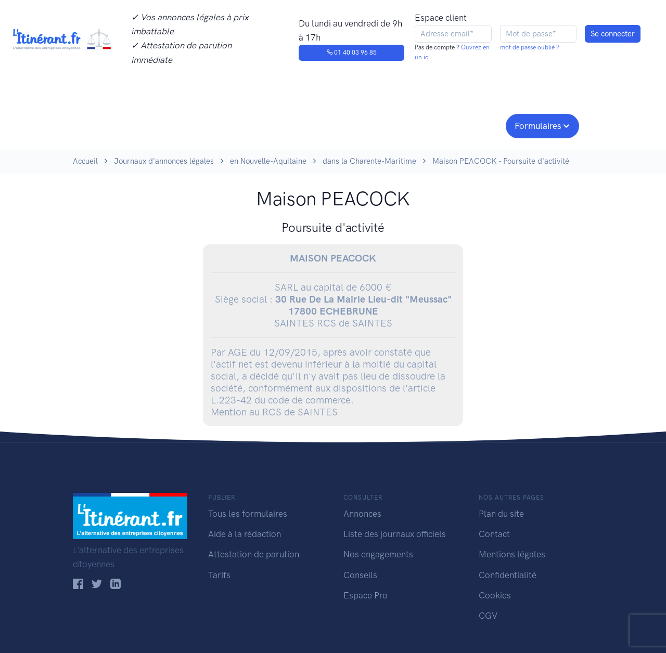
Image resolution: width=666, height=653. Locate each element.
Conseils (408, 125)
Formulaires (538, 126)
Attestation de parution (253, 554)
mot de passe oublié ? (529, 47)
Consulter (180, 125)
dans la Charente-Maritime (369, 161)
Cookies (495, 595)
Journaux (243, 125)
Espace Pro (365, 595)
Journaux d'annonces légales (164, 161)
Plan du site (501, 513)
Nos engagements (331, 125)
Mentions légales (512, 554)
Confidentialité (507, 575)
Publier (113, 125)
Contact (494, 534)
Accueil (85, 161)
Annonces (362, 513)
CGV (488, 615)
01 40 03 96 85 (351, 52)
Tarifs (219, 575)
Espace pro (471, 125)
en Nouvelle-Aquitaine (268, 161)
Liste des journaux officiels (394, 534)
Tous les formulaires (247, 513)
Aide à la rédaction (244, 534)
